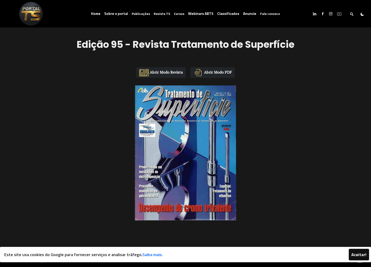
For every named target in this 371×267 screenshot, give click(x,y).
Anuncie (249, 13)
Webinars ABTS (200, 13)
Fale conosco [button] (270, 13)
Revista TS (162, 13)
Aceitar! (358, 254)
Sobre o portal (116, 13)
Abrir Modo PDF (213, 72)
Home (95, 13)
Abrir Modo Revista (161, 72)
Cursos (179, 13)
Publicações (141, 13)
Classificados (228, 13)
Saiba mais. (152, 254)
